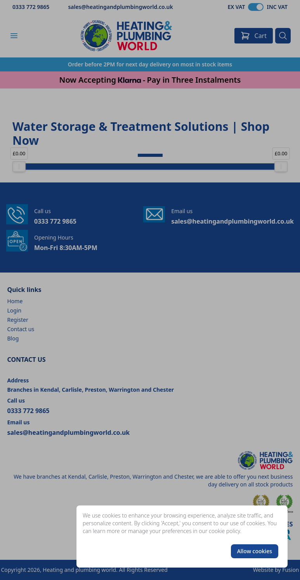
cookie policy (224, 531)
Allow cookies (254, 551)
